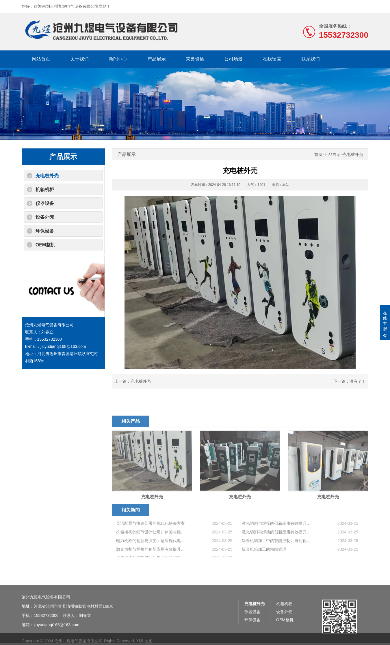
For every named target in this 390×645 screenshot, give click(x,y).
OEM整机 (45, 244)
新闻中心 (118, 58)
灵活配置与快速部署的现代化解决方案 (150, 542)
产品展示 (156, 58)
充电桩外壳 (47, 175)
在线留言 (272, 58)
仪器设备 (45, 203)
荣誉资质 (195, 58)
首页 (318, 154)
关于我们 (79, 58)
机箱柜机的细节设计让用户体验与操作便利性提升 (151, 550)
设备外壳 (45, 217)
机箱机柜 (45, 189)
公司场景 (233, 58)
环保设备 (45, 231)
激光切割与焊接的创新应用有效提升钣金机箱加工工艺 (276, 542)
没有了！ (358, 381)
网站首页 (41, 58)
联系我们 (310, 58)
